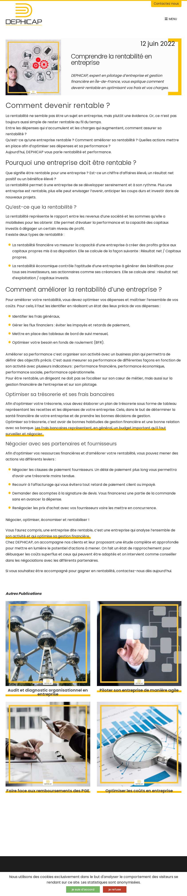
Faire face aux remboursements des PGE (47, 791)
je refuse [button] (114, 889)
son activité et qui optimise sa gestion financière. (48, 536)
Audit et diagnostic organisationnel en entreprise (48, 692)
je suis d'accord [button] (83, 889)
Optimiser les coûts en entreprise (139, 791)
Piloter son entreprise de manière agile (139, 690)
